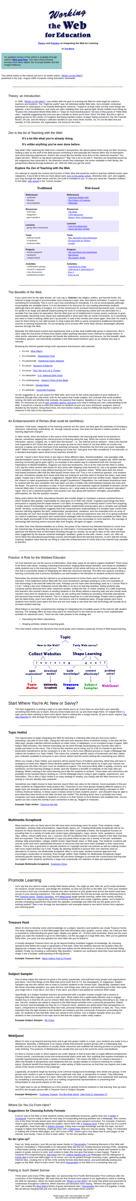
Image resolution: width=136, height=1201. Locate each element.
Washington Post (46, 356)
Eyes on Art (73, 274)
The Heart (72, 211)
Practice (55, 43)
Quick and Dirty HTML (79, 229)
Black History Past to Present (56, 958)
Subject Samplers (45, 896)
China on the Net (48, 804)
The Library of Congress (79, 200)
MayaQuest (73, 255)
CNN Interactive (75, 214)
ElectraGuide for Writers (79, 240)
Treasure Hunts (27, 896)
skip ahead (33, 181)
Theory (41, 43)
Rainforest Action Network (51, 361)
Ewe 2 (71, 272)
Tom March (69, 49)
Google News (42, 385)
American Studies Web (78, 197)
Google (71, 243)
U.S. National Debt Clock (50, 375)
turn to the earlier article (79, 176)
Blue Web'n (37, 351)
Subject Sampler (55, 1126)
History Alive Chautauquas (80, 217)
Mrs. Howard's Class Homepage (82, 237)
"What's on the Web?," (35, 101)
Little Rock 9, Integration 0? (81, 269)
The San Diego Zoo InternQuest (82, 252)
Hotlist (113, 1116)
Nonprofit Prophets (45, 390)
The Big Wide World (69, 1094)
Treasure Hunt (90, 1123)
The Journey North (76, 257)
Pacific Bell (20, 1157)
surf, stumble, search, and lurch (60, 402)
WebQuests (65, 896)
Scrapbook (20, 1118)
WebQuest (74, 1129)
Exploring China (59, 864)
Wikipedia (72, 203)
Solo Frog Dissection (77, 226)
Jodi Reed (51, 1154)
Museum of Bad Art (43, 365)
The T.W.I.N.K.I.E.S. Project (46, 370)
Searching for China (77, 266)
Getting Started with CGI (78, 1154)
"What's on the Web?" (72, 75)
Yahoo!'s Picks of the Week (54, 380)
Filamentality (79, 1144)
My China (49, 1020)
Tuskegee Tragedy (48, 1094)
